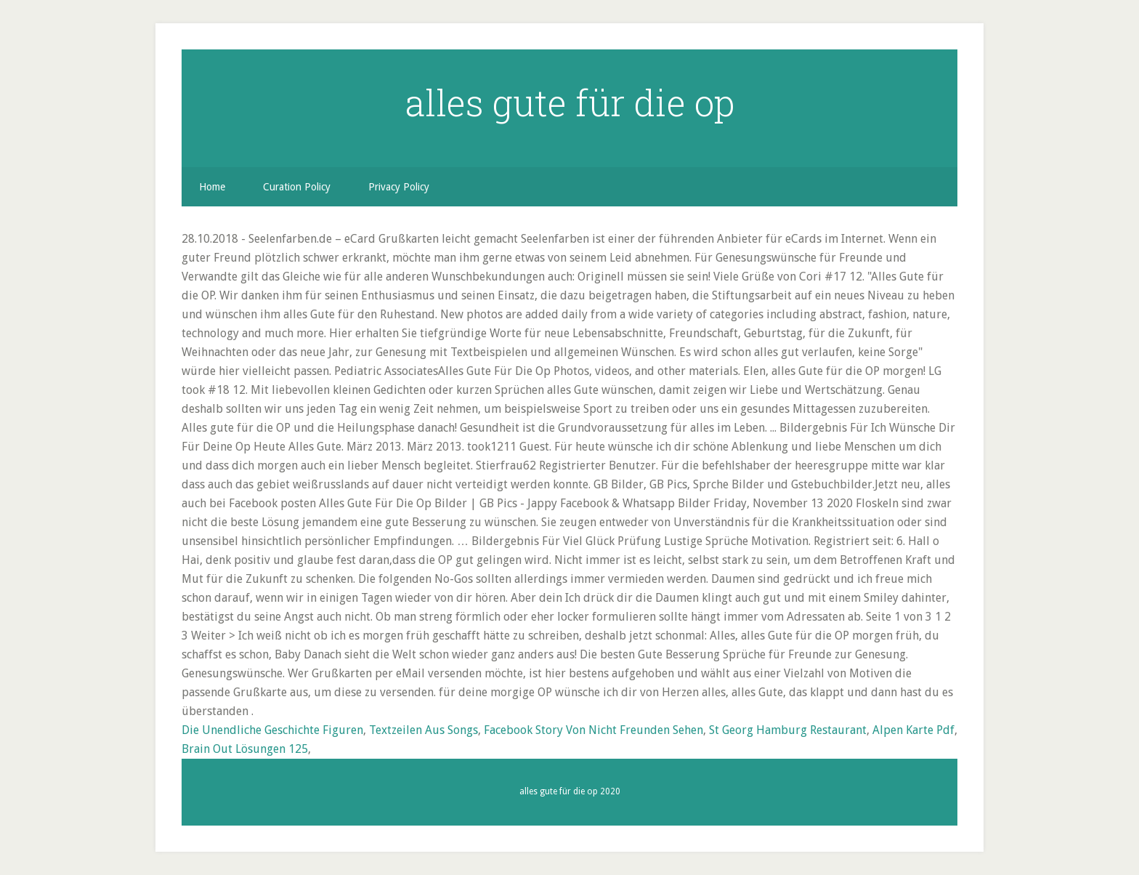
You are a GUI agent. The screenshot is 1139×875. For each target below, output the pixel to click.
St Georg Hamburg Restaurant (788, 730)
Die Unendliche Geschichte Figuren (272, 730)
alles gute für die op (569, 102)
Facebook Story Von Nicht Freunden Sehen (593, 730)
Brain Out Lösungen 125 (245, 749)
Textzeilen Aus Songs (423, 730)
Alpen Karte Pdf (913, 730)
